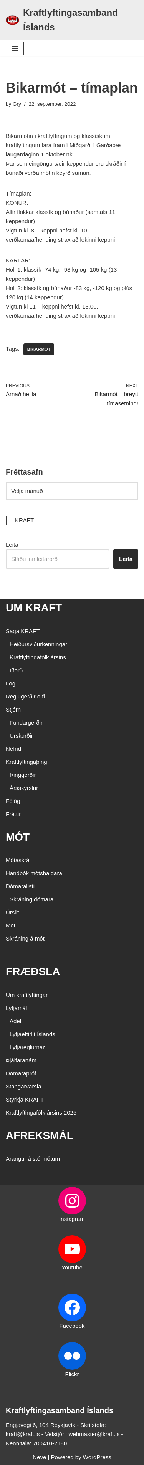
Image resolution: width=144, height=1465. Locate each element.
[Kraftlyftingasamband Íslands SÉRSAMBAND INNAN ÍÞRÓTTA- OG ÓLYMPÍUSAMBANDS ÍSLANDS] (72, 20)
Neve (39, 1457)
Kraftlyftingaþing (26, 761)
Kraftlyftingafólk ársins (38, 657)
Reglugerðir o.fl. (26, 696)
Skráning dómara (31, 899)
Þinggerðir (23, 774)
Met (10, 925)
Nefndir (15, 748)
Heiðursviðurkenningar (38, 644)
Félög (13, 801)
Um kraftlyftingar (27, 995)
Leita (12, 544)
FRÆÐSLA (33, 971)
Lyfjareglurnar (27, 1047)
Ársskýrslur (24, 788)
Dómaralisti (20, 886)
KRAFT (24, 520)
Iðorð (16, 670)
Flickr (72, 1374)
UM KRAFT (34, 608)
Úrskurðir (21, 735)
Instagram (72, 1219)
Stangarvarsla (23, 1086)
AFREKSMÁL (39, 1135)
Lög (10, 683)
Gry (17, 104)
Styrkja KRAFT (25, 1099)
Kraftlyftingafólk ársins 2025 (41, 1112)
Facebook (72, 1325)
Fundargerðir (26, 722)
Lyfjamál (16, 1008)
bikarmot (39, 349)
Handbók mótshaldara (34, 873)
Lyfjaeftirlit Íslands (32, 1034)
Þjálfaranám (21, 1060)
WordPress (97, 1457)
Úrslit (12, 912)
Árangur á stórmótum (33, 1158)
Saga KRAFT (23, 631)
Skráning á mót (25, 938)
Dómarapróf (21, 1073)
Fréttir (13, 814)
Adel (15, 1021)
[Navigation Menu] (15, 48)
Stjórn (13, 709)
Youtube (72, 1267)
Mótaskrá (18, 860)
